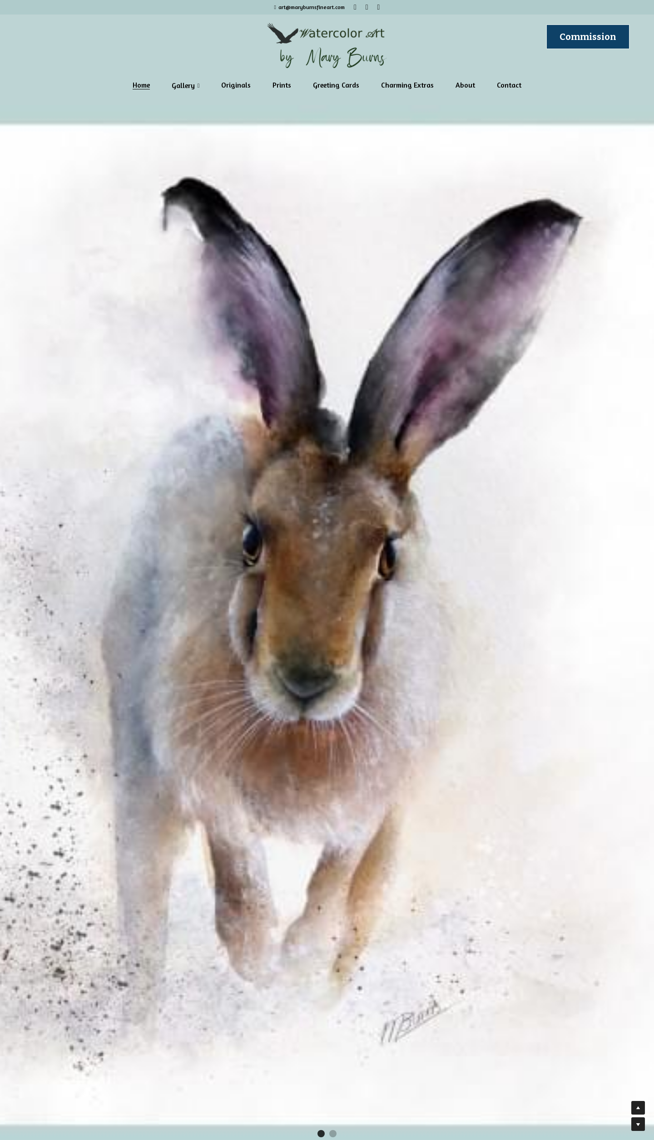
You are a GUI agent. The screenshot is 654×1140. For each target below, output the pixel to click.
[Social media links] (355, 7)
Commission (588, 36)
